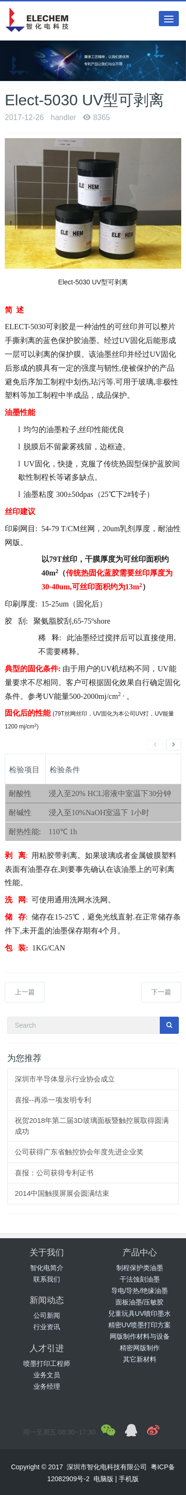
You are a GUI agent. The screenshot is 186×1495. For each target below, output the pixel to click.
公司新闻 (46, 1315)
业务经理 (46, 1386)
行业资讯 (46, 1327)
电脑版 (103, 1479)
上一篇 (25, 992)
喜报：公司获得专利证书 (54, 1173)
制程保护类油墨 (139, 1268)
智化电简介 (46, 1268)
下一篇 (161, 992)
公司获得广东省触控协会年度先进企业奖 (79, 1152)
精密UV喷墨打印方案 (139, 1325)
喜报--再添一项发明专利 (53, 1100)
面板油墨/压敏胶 (139, 1302)
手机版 (129, 1479)
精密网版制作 (140, 1348)
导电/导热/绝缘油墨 (139, 1290)
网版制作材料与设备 (140, 1336)
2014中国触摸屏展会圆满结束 (62, 1193)
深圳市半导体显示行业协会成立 (65, 1079)
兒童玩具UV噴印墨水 (139, 1313)
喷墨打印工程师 (46, 1363)
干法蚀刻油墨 (140, 1279)
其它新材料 (139, 1359)
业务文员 (46, 1375)
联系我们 (46, 1279)
